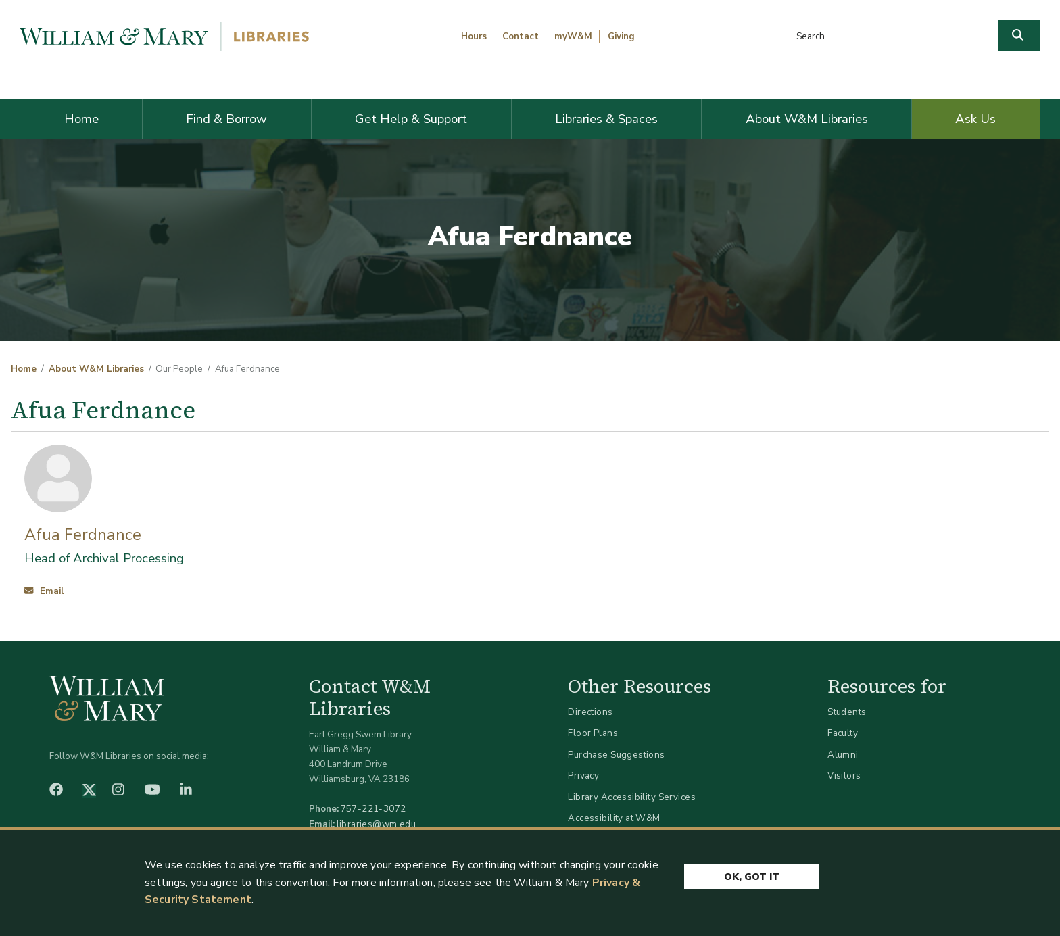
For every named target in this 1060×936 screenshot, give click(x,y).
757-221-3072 (373, 808)
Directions (590, 712)
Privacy (583, 775)
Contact (520, 36)
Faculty (842, 732)
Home (81, 119)
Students (846, 712)
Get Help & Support (411, 119)
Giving (621, 36)
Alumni (843, 754)
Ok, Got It (751, 876)
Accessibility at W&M (614, 818)
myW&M (573, 36)
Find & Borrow (226, 119)
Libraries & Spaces (606, 119)
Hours (474, 36)
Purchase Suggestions (616, 754)
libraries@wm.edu (376, 824)
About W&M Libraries (807, 119)
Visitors (844, 775)
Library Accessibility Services (632, 797)
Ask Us (975, 119)
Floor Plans (593, 732)
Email (44, 591)
